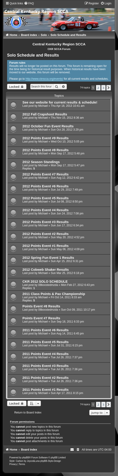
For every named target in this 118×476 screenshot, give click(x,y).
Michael (43, 105)
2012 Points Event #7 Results (45, 174)
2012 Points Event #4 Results (45, 210)
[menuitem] (29, 3)
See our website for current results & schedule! (59, 102)
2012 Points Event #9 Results (45, 138)
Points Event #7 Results (41, 318)
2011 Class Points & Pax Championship (53, 294)
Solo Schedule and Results (33, 55)
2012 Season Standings (41, 162)
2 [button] (98, 88)
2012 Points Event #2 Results (45, 234)
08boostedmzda (48, 285)
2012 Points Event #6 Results (45, 186)
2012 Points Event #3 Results (45, 222)
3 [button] (103, 88)
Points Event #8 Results (41, 306)
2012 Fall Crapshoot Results (44, 114)
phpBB (25, 457)
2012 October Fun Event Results (48, 126)
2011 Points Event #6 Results (45, 330)
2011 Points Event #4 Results (45, 354)
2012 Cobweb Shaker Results (45, 269)
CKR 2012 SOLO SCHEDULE (45, 281)
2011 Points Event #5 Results (45, 342)
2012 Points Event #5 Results (45, 198)
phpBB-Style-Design (50, 461)
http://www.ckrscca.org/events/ (44, 78)
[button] (108, 87)
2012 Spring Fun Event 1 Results (48, 258)
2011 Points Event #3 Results (45, 366)
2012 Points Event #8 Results (45, 150)
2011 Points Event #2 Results (45, 378)
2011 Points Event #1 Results (45, 389)
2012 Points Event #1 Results (45, 246)
